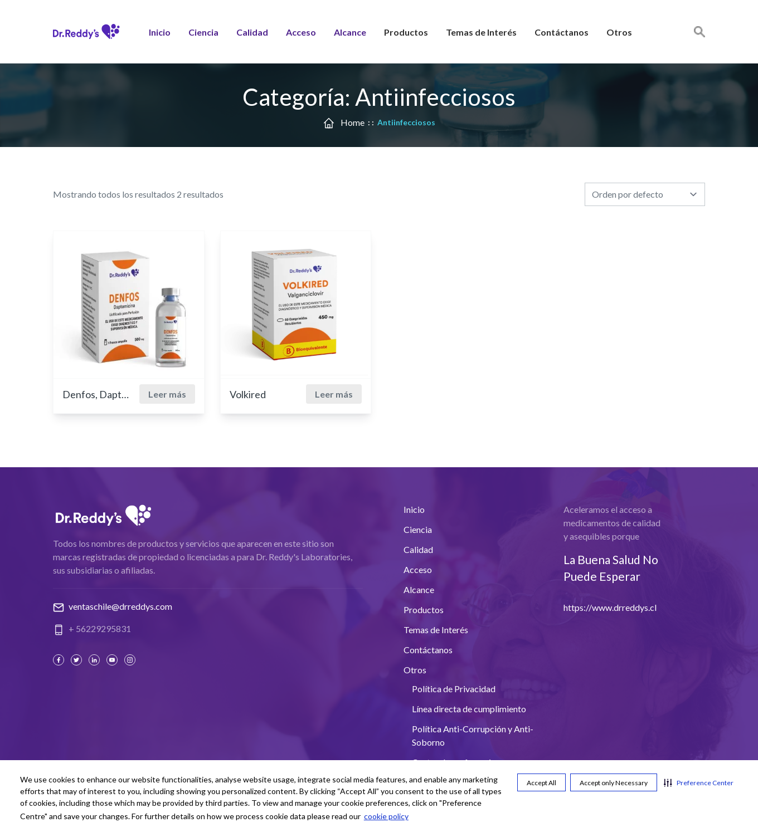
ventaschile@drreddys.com (120, 606)
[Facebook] (59, 660)
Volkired (248, 394)
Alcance (350, 32)
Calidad (252, 32)
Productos (406, 32)
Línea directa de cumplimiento (469, 708)
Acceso (301, 32)
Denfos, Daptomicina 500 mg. (95, 394)
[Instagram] (131, 660)
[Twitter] (77, 660)
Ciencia (203, 32)
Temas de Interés (481, 32)
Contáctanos (562, 32)
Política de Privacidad (453, 688)
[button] (699, 782)
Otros (619, 32)
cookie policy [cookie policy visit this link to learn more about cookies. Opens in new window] (386, 816)
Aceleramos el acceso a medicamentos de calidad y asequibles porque (611, 522)
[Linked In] (95, 660)
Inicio (160, 32)
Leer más (167, 394)
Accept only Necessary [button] (614, 783)
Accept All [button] (541, 783)
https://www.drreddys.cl (610, 607)
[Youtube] (113, 660)
